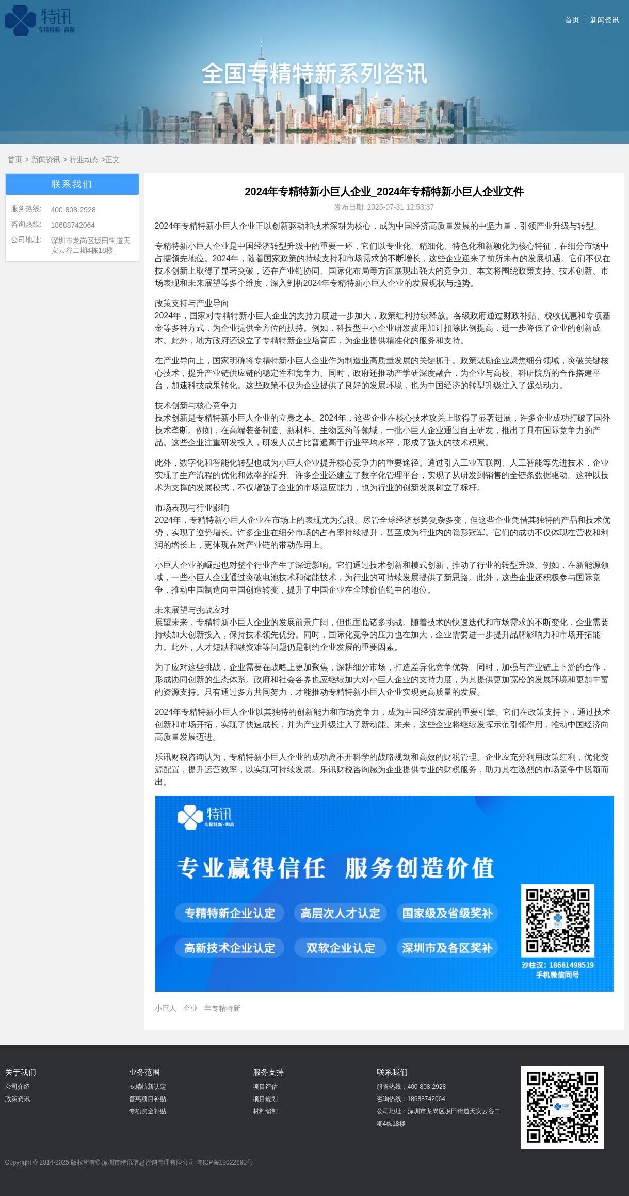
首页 (572, 19)
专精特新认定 (147, 1086)
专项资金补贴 (147, 1111)
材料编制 (265, 1111)
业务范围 (144, 1071)
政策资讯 (17, 1099)
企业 (190, 1008)
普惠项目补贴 (147, 1099)
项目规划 (265, 1099)
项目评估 (265, 1086)
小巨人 (165, 1008)
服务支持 (268, 1071)
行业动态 (84, 159)
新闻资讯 (604, 19)
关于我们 (20, 1071)
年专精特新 (222, 1008)
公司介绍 (17, 1086)
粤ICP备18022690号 (225, 1162)
